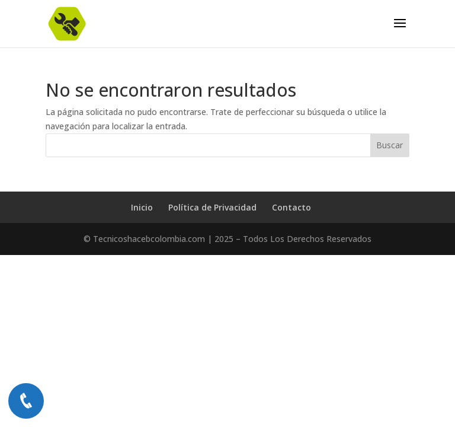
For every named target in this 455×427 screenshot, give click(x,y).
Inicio (142, 207)
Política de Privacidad (212, 207)
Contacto (291, 207)
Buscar (389, 145)
